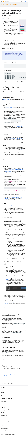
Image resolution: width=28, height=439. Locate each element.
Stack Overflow (3, 410)
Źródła (2, 390)
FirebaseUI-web (20, 138)
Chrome (2, 425)
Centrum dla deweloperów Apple (14, 237)
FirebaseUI (4, 18)
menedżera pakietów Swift (16, 54)
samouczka (6, 163)
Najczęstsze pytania (4, 415)
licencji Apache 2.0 (21, 378)
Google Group (3, 412)
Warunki (2, 434)
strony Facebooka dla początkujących (16, 169)
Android (2, 423)
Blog (1, 399)
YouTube (2, 404)
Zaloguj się (25, 1)
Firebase (3, 8)
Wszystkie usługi (3, 430)
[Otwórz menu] (2, 1)
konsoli (14, 83)
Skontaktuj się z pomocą (5, 409)
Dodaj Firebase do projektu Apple (10, 61)
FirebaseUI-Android (12, 138)
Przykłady (2, 392)
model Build (20, 8)
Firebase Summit (3, 401)
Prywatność (6, 434)
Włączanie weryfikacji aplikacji (12, 227)
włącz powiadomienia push (15, 232)
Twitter (2, 403)
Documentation (4, 4)
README (23, 369)
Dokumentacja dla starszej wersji (6, 417)
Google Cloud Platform (4, 428)
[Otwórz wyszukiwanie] (21, 1)
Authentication (13, 4)
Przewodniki (3, 389)
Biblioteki (2, 393)
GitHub (2, 395)
